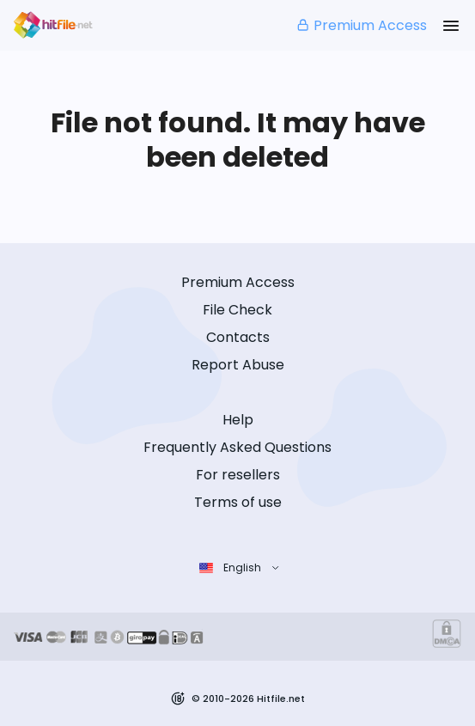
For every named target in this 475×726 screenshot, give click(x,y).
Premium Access (361, 25)
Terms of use (238, 502)
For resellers (238, 475)
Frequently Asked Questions (237, 447)
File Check (237, 310)
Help (237, 420)
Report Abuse (238, 365)
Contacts (238, 337)
